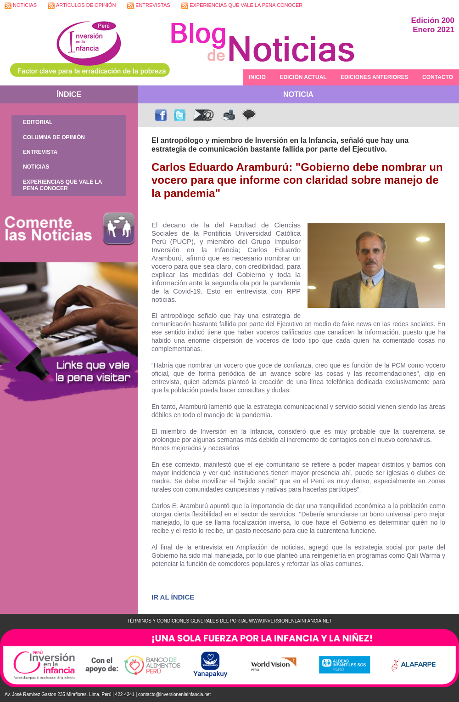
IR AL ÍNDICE (172, 597)
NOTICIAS (21, 5)
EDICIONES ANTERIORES (375, 77)
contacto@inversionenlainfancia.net (174, 694)
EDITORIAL (37, 122)
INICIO (257, 77)
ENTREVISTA (40, 152)
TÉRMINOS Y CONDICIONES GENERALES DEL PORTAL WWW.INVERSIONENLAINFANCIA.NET (229, 620)
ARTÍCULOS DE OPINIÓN (82, 5)
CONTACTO (437, 77)
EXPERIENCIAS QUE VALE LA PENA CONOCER (241, 5)
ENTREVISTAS (148, 5)
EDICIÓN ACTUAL (303, 77)
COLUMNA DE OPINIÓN (54, 137)
